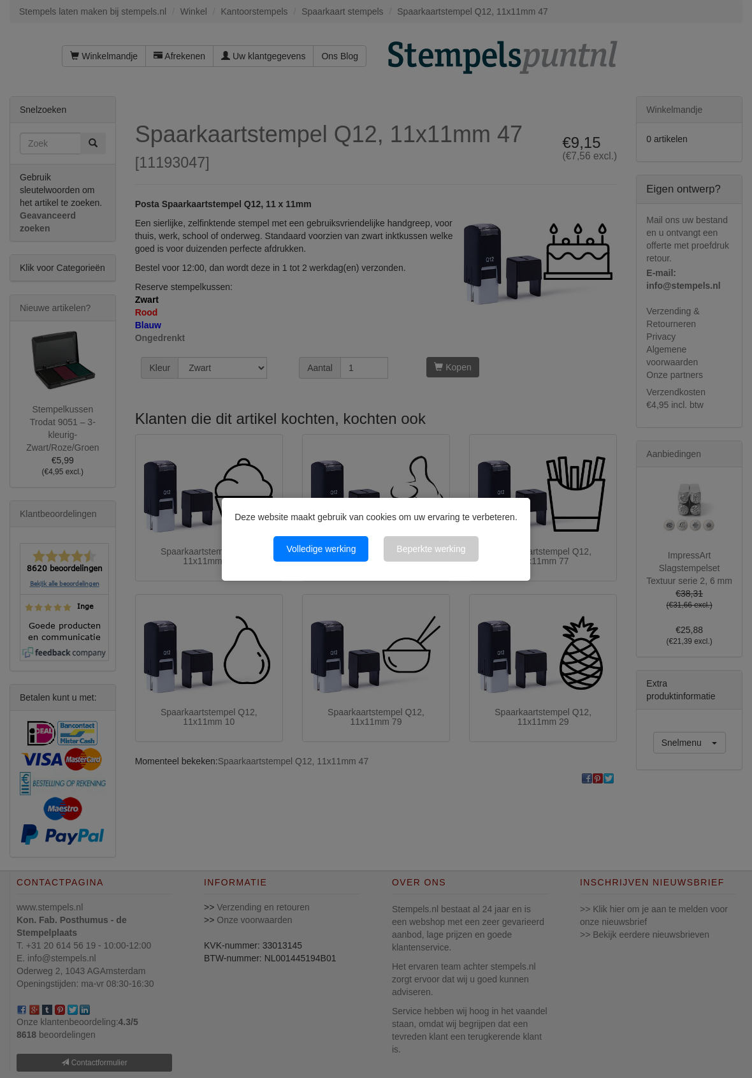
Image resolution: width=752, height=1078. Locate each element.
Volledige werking (321, 549)
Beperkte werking (430, 549)
